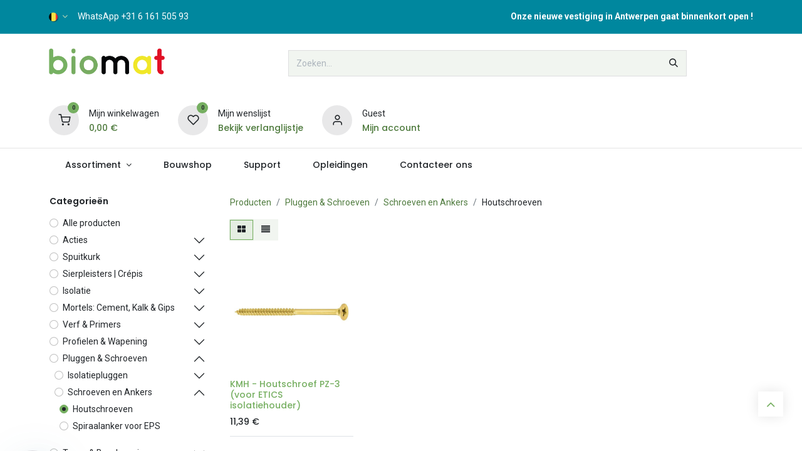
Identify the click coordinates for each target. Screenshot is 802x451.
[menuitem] (98, 165)
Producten (250, 202)
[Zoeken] (673, 63)
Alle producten (91, 223)
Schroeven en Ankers (425, 202)
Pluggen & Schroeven (327, 202)
